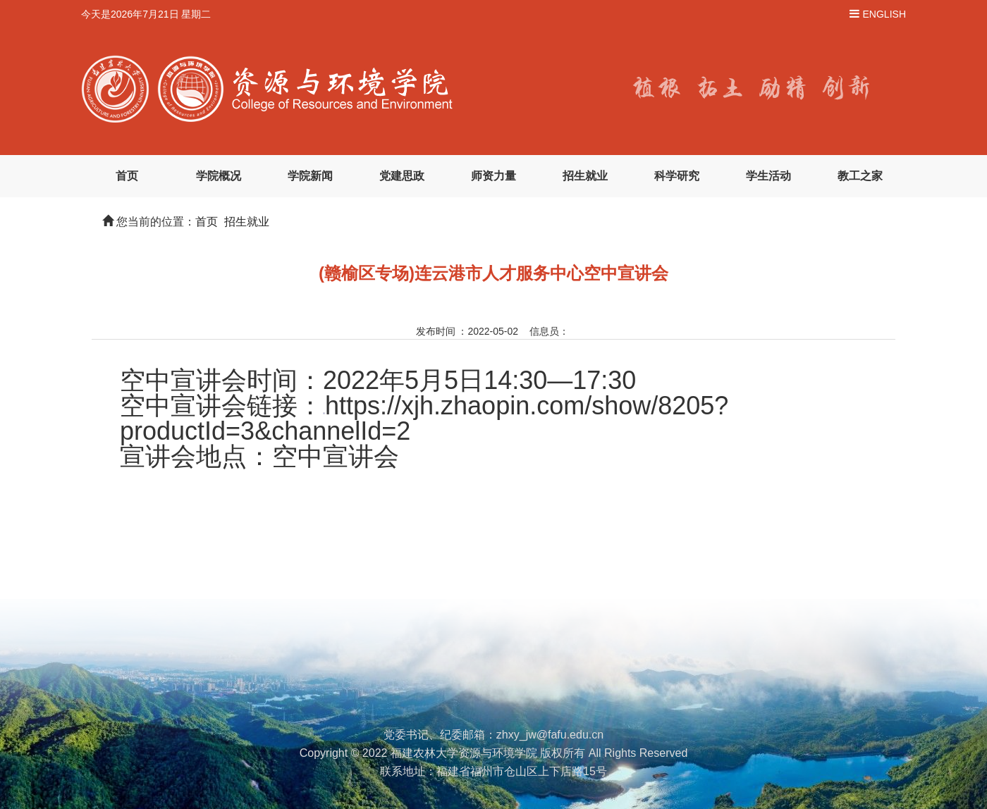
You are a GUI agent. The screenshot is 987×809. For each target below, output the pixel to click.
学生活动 (768, 176)
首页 (127, 176)
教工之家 (860, 176)
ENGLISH (884, 14)
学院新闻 (310, 176)
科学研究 (676, 176)
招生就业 (585, 176)
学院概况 (218, 176)
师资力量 (493, 176)
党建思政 (401, 176)
